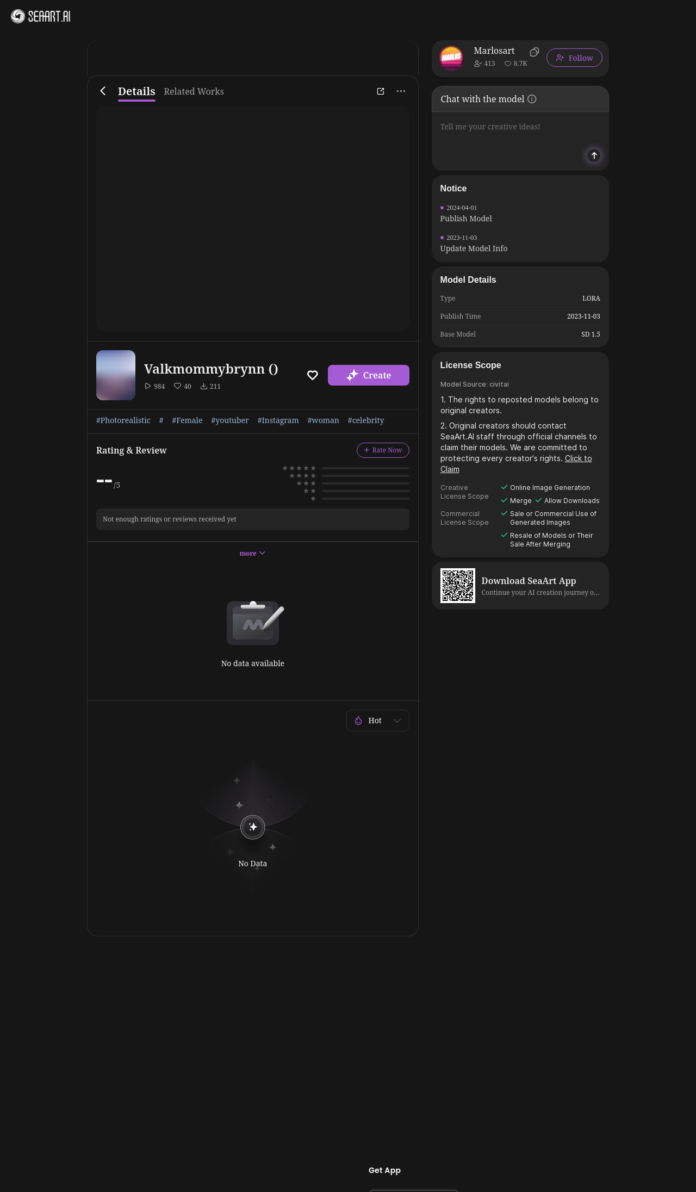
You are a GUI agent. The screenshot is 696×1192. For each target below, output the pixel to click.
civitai (499, 384)
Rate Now (383, 450)
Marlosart (494, 50)
